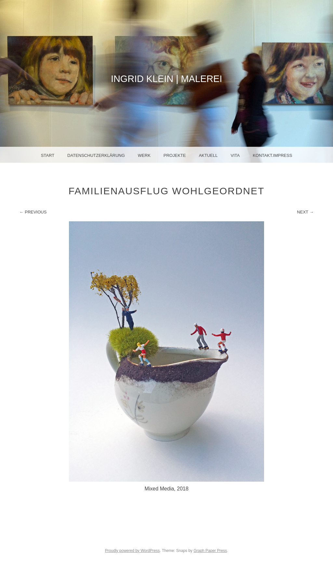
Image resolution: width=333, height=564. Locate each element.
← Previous (33, 212)
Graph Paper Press (210, 550)
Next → (305, 212)
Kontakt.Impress (272, 155)
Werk (144, 155)
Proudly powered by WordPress (132, 550)
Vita (235, 155)
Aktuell (208, 155)
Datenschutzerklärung (96, 155)
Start (47, 155)
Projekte (175, 155)
